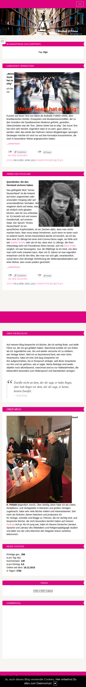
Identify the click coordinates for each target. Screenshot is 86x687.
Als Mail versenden (17, 155)
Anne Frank (70, 245)
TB (58, 160)
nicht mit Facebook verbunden (10, 152)
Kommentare (43, 160)
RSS (53, 160)
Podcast (11, 524)
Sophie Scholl (18, 242)
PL (62, 160)
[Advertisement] (43, 632)
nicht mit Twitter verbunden (39, 152)
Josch (10, 160)
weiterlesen (14, 143)
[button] (6, 21)
